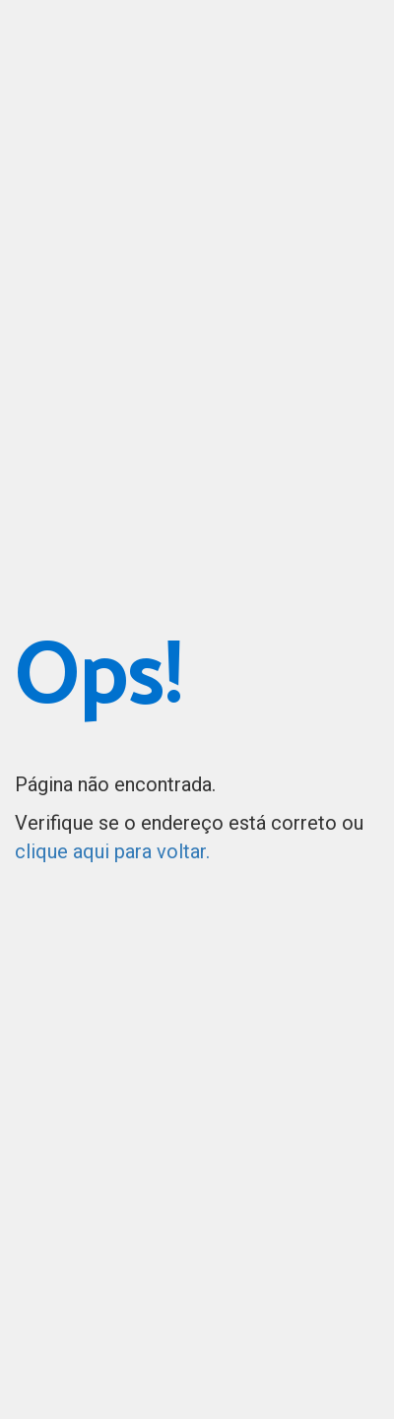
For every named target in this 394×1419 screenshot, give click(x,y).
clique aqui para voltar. (112, 851)
